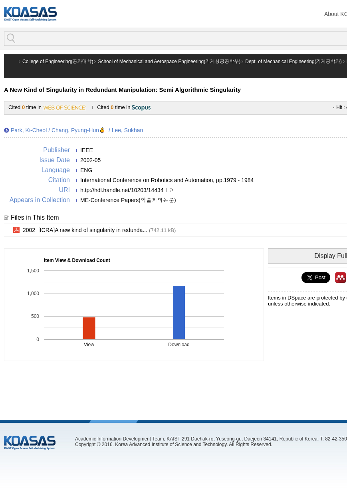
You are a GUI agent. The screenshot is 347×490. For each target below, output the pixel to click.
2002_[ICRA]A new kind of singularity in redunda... (99, 230)
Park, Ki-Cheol (29, 130)
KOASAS (30, 14)
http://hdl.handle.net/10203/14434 (122, 190)
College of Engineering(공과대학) (57, 61)
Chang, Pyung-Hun (75, 130)
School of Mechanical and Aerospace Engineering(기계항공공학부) (169, 61)
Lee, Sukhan (127, 130)
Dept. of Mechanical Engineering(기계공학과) (293, 61)
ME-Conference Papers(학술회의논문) (128, 200)
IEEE (86, 150)
